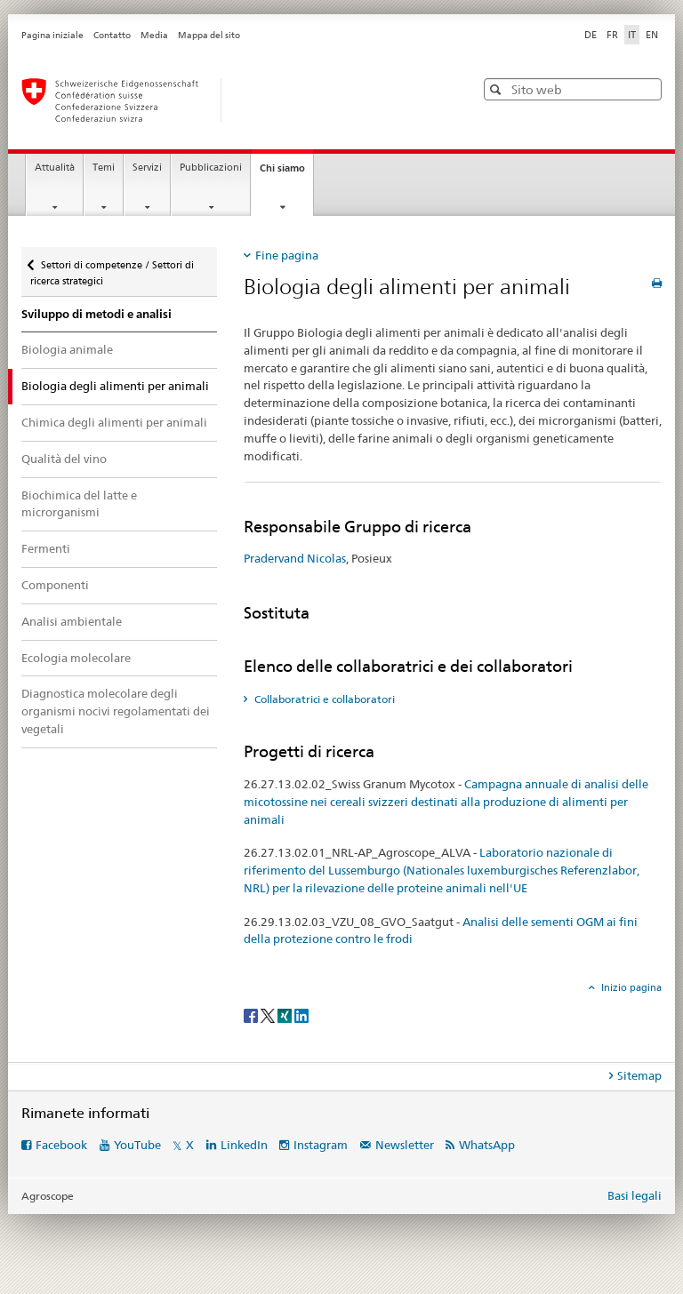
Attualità (55, 167)
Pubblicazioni (211, 167)
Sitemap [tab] (639, 1075)
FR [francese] (612, 34)
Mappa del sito (209, 35)
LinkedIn (244, 1145)
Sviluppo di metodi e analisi (96, 314)
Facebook (61, 1145)
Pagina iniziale (52, 35)
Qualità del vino (64, 458)
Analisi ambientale (71, 621)
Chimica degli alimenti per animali (114, 422)
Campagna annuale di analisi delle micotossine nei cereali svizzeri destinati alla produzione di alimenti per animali (446, 802)
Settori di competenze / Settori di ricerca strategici (112, 267)
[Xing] (285, 1014)
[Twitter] (269, 1014)
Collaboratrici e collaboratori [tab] (323, 699)
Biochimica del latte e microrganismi (79, 504)
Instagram (320, 1145)
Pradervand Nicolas (295, 558)
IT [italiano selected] (632, 34)
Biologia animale (67, 349)
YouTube (137, 1145)
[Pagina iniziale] (230, 100)
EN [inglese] (652, 34)
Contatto (112, 35)
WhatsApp (487, 1145)
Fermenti (45, 548)
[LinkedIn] (301, 1014)
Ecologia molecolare (76, 658)
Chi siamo (286, 173)
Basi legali (634, 1195)
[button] (497, 89)
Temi (103, 167)
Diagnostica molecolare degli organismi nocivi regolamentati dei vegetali (115, 711)
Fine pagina (286, 255)
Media (154, 35)
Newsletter (404, 1145)
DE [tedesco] (590, 34)
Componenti (55, 585)
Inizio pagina (630, 987)
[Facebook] (252, 1014)
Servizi (147, 167)
